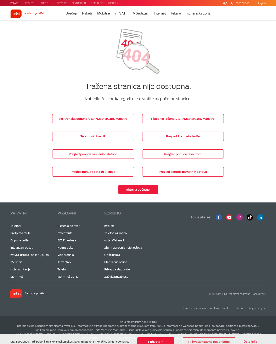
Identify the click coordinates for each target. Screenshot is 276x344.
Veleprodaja (65, 255)
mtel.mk (214, 308)
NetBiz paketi (66, 247)
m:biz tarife (65, 233)
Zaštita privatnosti (116, 276)
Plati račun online (115, 262)
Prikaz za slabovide (117, 269)
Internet (160, 13)
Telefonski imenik (115, 233)
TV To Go (16, 262)
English (262, 3)
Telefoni (15, 226)
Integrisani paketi (21, 247)
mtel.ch (227, 308)
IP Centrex (64, 262)
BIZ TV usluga (66, 240)
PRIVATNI (15, 3)
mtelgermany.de (256, 308)
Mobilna (103, 13)
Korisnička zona (198, 13)
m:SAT (120, 13)
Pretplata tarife (20, 233)
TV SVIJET (62, 3)
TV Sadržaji (139, 13)
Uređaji (71, 13)
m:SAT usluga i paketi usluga (29, 255)
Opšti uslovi (112, 255)
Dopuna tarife (19, 240)
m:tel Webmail (114, 240)
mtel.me (201, 308)
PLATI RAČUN (79, 3)
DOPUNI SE (97, 3)
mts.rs (189, 308)
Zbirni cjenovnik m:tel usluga (123, 247)
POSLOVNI (30, 3)
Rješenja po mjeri (68, 226)
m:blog (109, 226)
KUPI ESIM (113, 3)
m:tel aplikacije (20, 269)
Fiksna (176, 13)
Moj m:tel (16, 276)
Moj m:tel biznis (67, 276)
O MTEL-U (46, 3)
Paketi (87, 13)
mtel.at (239, 308)
